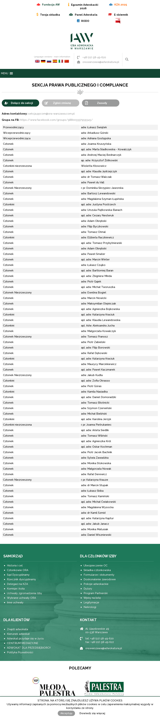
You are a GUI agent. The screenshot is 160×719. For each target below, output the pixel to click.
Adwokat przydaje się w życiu (25, 638)
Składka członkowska (97, 570)
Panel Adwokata (86, 14)
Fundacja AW (51, 4)
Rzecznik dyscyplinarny (21, 579)
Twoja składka (50, 14)
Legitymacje (91, 602)
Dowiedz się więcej (92, 713)
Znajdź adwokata (17, 629)
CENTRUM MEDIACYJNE (22, 643)
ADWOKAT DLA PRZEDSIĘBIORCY (29, 647)
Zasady (102, 103)
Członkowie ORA (17, 570)
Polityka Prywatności (20, 652)
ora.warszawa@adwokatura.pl (100, 62)
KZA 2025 (120, 4)
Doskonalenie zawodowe (100, 579)
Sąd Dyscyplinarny (18, 574)
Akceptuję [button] (66, 713)
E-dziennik (121, 14)
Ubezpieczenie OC (95, 565)
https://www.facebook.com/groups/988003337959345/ (56, 119)
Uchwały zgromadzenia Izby (24, 593)
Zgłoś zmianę (62, 103)
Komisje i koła (16, 588)
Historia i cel (15, 565)
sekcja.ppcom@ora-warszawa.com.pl (51, 113)
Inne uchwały (15, 602)
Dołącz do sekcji (22, 103)
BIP (118, 21)
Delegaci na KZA (17, 584)
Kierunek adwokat (18, 634)
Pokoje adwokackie (96, 584)
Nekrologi (90, 607)
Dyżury (88, 588)
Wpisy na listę (92, 597)
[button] (4, 73)
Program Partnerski (96, 593)
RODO (85, 21)
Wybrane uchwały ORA (21, 597)
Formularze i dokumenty (99, 574)
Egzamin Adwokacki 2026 (84, 6)
